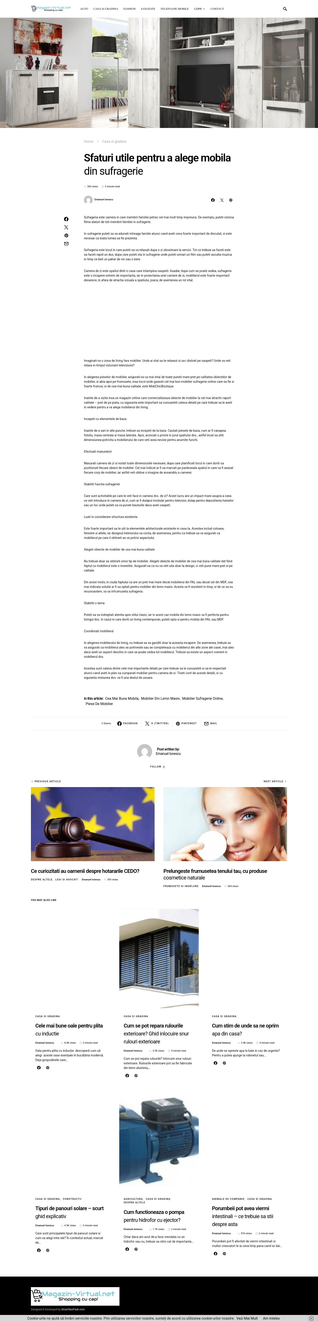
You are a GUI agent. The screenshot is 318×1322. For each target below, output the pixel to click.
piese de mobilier (99, 704)
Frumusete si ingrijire (181, 886)
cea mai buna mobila (121, 698)
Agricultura (133, 1199)
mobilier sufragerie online (202, 698)
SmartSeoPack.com (73, 1309)
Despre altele (42, 879)
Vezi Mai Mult (247, 1318)
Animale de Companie (228, 1199)
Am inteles (271, 1318)
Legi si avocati (66, 879)
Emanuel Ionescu (104, 199)
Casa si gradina (114, 141)
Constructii (72, 1199)
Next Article (274, 781)
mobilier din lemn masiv (160, 698)
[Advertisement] (159, 320)
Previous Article (47, 781)
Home (88, 141)
